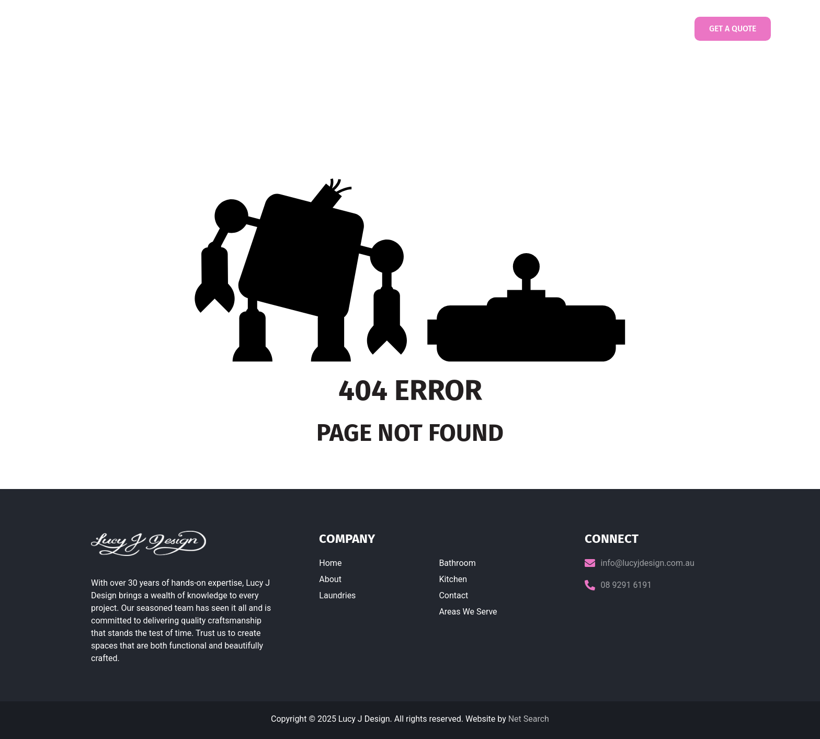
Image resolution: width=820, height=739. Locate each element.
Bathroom (457, 563)
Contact (596, 28)
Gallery (541, 28)
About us (329, 28)
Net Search (528, 719)
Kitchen (453, 579)
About (330, 579)
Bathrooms (437, 28)
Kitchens (490, 28)
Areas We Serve (468, 612)
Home (285, 28)
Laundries (381, 28)
